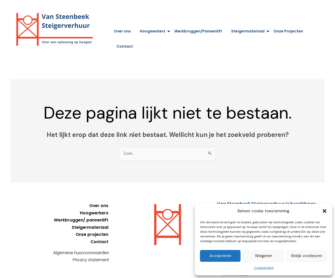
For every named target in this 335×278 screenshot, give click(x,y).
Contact (124, 46)
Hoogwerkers (153, 31)
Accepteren (220, 255)
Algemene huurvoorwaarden (79, 252)
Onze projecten (91, 234)
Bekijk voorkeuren (306, 255)
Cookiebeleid (263, 268)
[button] (324, 211)
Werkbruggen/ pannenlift (81, 220)
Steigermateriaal (248, 31)
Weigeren (263, 255)
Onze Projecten (288, 31)
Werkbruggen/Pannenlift (198, 31)
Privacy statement (90, 259)
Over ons (122, 31)
